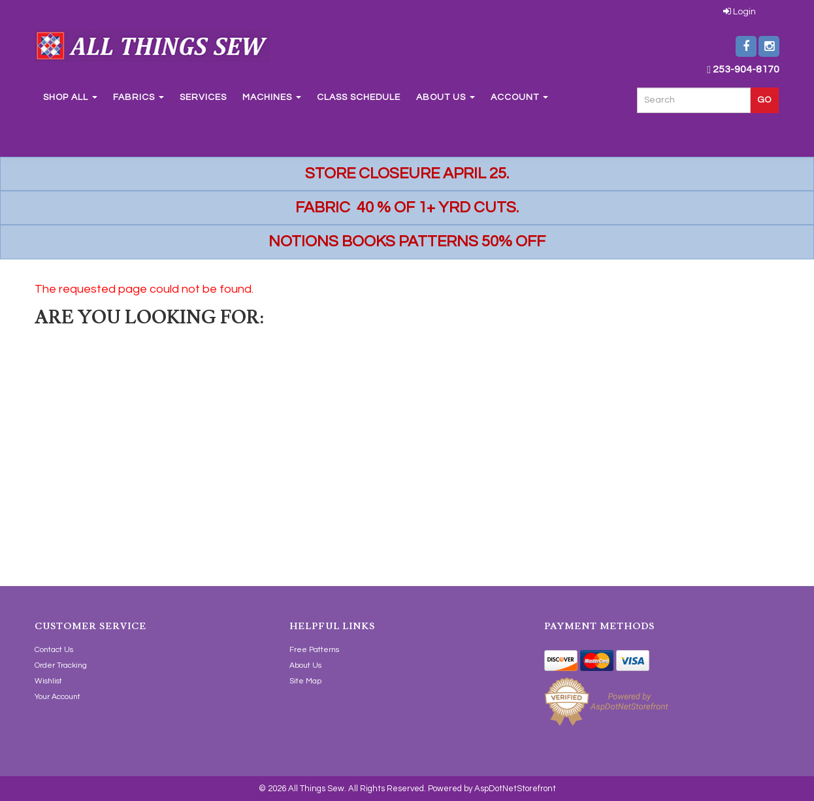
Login (739, 11)
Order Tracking (61, 665)
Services (203, 97)
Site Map (305, 681)
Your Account (57, 697)
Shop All (70, 97)
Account (519, 97)
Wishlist (48, 681)
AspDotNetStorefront (515, 788)
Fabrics (138, 97)
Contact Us (54, 650)
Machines (271, 97)
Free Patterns (314, 650)
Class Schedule (358, 97)
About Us (445, 97)
